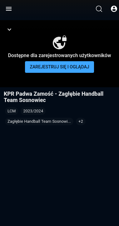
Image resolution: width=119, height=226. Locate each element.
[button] (81, 121)
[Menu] (8, 8)
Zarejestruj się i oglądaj (59, 66)
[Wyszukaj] (99, 8)
